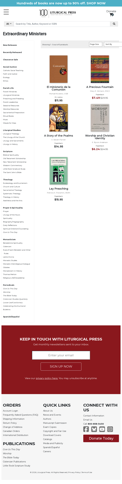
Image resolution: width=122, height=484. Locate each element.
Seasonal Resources (11, 105)
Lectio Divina (8, 257)
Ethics (5, 81)
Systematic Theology (12, 193)
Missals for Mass (9, 123)
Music (5, 119)
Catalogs (47, 439)
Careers (47, 451)
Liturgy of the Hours (11, 215)
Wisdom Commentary (12, 165)
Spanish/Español (11, 317)
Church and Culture (11, 186)
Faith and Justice (10, 74)
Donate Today (101, 438)
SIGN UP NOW (61, 366)
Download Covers (52, 435)
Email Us (87, 419)
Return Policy (10, 423)
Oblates (6, 267)
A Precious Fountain (100, 86)
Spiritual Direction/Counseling (15, 229)
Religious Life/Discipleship (13, 278)
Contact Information (93, 415)
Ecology (6, 77)
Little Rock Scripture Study (14, 169)
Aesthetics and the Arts (12, 200)
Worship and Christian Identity (100, 137)
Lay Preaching (58, 188)
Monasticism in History (12, 271)
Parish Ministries (10, 91)
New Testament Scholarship (14, 162)
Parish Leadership (10, 102)
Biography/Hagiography (13, 222)
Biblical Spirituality (11, 155)
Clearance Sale (10, 60)
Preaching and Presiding (13, 98)
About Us (48, 410)
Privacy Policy (74, 472)
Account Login (10, 410)
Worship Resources (11, 109)
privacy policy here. (47, 378)
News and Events (52, 415)
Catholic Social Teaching (13, 70)
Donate (111, 11)
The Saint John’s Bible (12, 172)
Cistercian (7, 246)
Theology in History (11, 197)
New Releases (10, 45)
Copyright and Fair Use (54, 431)
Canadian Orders (11, 431)
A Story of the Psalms (58, 135)
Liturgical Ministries (11, 95)
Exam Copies (49, 427)
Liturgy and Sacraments (13, 141)
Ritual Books (8, 116)
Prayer (6, 211)
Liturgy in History (10, 144)
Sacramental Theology (12, 190)
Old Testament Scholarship (14, 158)
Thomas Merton (9, 274)
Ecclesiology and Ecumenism (15, 183)
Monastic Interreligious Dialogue (16, 264)
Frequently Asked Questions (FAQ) (20, 415)
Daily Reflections (10, 225)
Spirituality (7, 218)
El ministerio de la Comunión (58, 88)
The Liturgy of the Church (14, 137)
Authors (47, 419)
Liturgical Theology (11, 134)
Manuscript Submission (55, 423)
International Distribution (15, 435)
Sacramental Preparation (13, 112)
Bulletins (6, 309)
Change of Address (12, 427)
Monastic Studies (10, 260)
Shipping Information (13, 419)
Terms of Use (87, 472)
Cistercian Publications (14, 461)
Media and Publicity (53, 443)
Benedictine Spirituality (13, 243)
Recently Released (12, 52)
